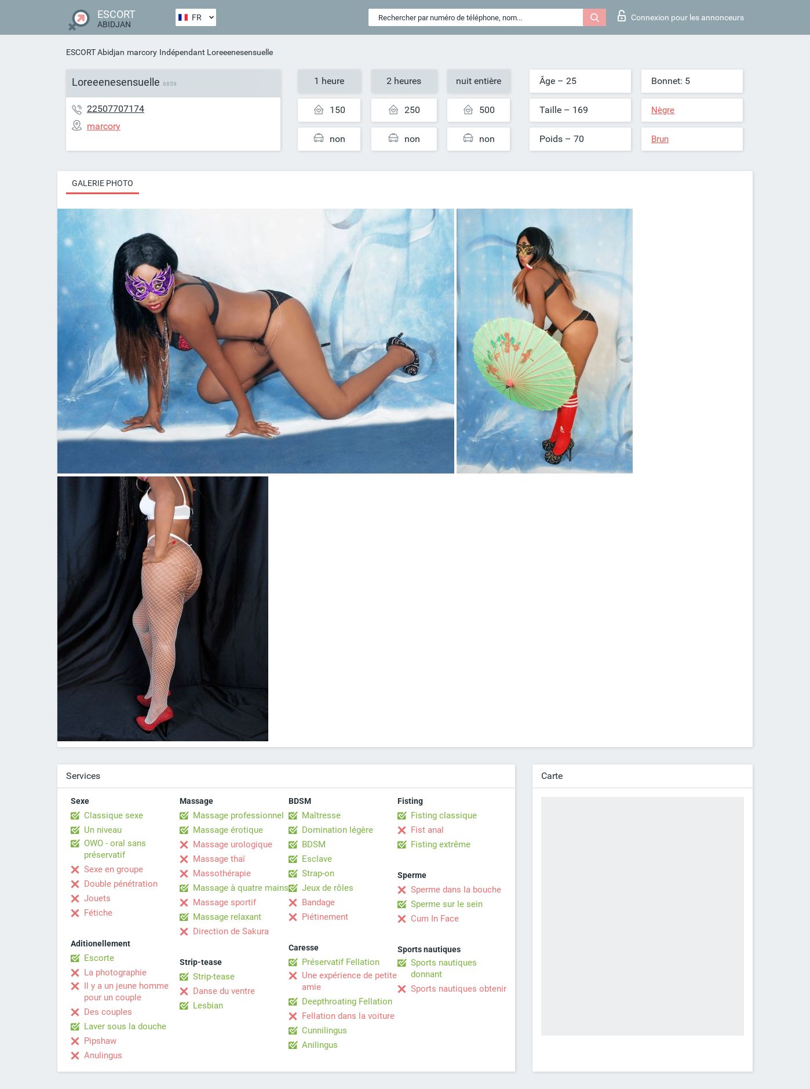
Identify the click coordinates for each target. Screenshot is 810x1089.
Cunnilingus (324, 1030)
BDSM (314, 844)
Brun (660, 139)
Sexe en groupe (113, 869)
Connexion (681, 15)
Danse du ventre (224, 991)
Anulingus (103, 1055)
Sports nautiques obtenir (458, 989)
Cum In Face (435, 918)
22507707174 (115, 108)
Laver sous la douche (125, 1026)
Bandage (318, 902)
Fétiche (98, 913)
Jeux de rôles (327, 888)
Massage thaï (219, 859)
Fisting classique (444, 815)
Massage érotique (228, 830)
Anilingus (320, 1045)
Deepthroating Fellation (347, 1001)
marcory (142, 52)
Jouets (97, 898)
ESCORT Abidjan (95, 52)
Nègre (662, 110)
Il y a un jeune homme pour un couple (126, 992)
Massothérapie (222, 873)
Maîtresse (321, 815)
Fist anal (427, 830)
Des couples (108, 1012)
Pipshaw (100, 1041)
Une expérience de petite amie (349, 981)
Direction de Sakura (231, 931)
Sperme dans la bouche (456, 889)
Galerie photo (102, 183)
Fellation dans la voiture (348, 1016)
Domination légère (337, 830)
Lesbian (208, 1005)
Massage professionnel (238, 815)
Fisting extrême (440, 844)
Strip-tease (214, 976)
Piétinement (325, 917)
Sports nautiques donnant (444, 968)
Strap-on (318, 873)
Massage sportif (224, 902)
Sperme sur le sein (447, 904)
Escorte (99, 958)
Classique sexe (113, 815)
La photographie (115, 972)
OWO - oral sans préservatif (115, 849)
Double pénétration (121, 884)
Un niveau (103, 830)
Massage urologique (232, 844)
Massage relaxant (227, 917)
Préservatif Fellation (341, 962)
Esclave (317, 859)
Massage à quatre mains (241, 888)
